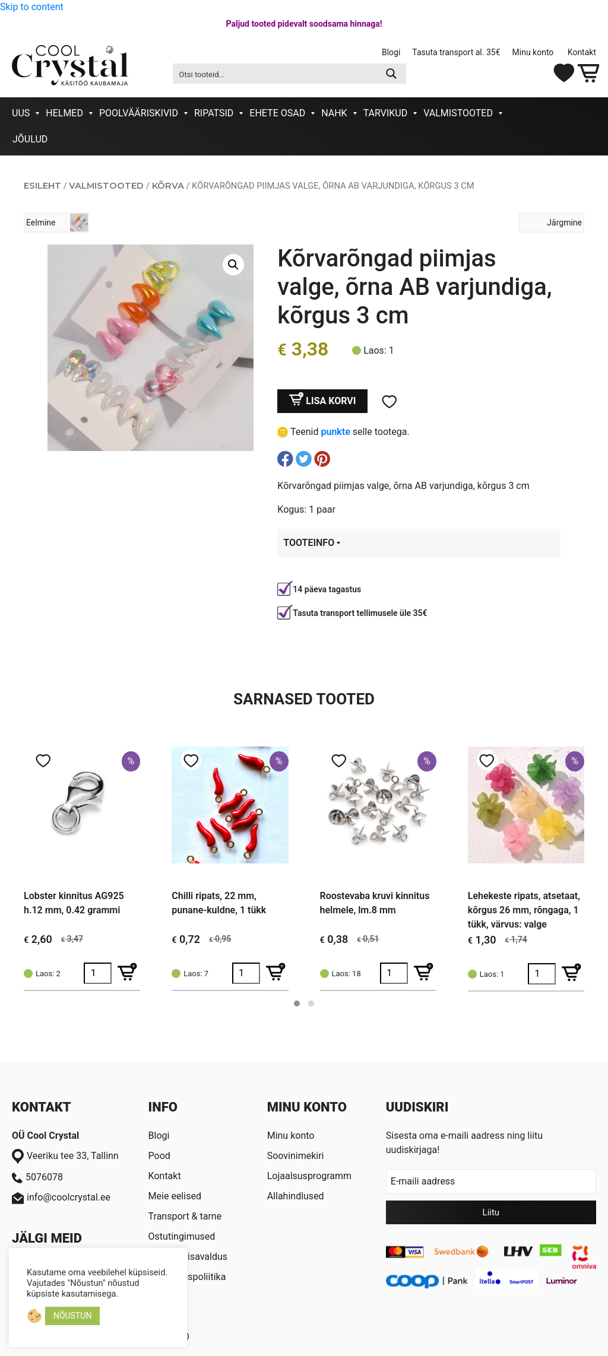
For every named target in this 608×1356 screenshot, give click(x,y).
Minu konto (534, 52)
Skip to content (32, 6)
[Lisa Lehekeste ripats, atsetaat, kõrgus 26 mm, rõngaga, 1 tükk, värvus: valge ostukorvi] (571, 974)
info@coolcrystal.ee (61, 1198)
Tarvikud (385, 113)
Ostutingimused (182, 1236)
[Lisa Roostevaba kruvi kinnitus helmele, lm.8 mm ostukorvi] (423, 973)
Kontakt (582, 52)
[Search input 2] (275, 73)
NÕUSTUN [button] (72, 1315)
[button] (233, 264)
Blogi (391, 52)
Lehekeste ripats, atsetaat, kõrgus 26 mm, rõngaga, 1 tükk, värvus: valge (524, 910)
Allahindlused (295, 1196)
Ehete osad (277, 113)
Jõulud (30, 139)
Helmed (64, 113)
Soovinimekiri (295, 1155)
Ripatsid (213, 113)
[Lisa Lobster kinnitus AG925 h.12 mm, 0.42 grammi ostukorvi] (127, 973)
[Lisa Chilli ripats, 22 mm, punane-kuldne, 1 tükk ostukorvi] (276, 973)
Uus (21, 113)
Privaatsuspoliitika (187, 1276)
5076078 (37, 1177)
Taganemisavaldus (187, 1256)
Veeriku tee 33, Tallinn (65, 1156)
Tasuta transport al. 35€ (456, 52)
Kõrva (168, 185)
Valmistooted (458, 113)
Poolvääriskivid (138, 113)
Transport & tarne (185, 1216)
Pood (159, 1155)
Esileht (42, 185)
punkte (335, 431)
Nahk (334, 113)
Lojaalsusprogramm (309, 1176)
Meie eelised (174, 1196)
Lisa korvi (331, 401)
